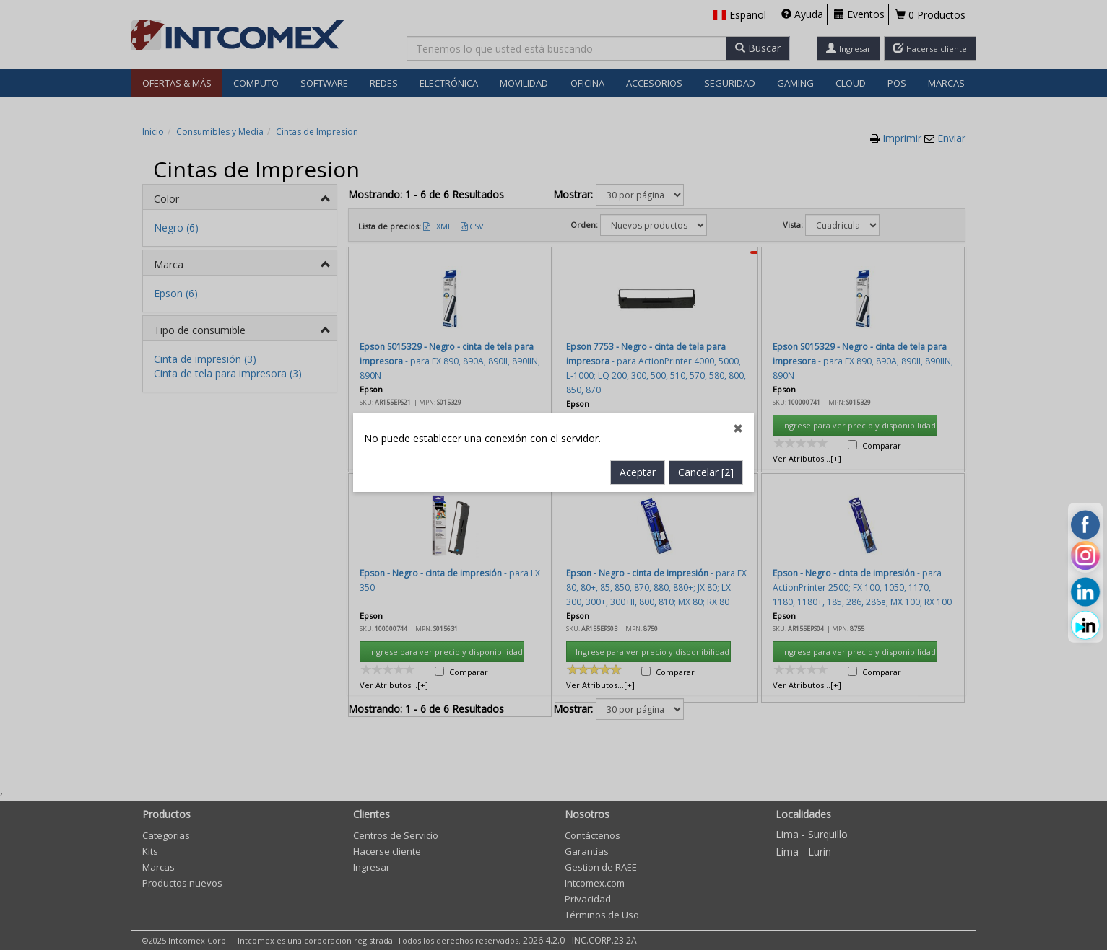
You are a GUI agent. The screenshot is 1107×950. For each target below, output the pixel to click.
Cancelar (706, 372)
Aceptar (638, 372)
